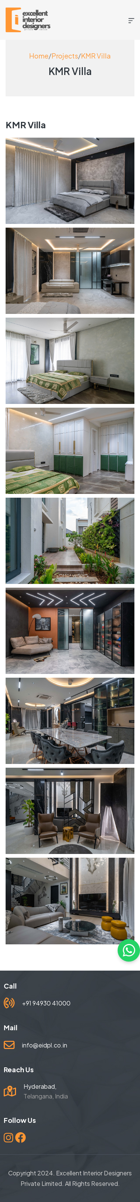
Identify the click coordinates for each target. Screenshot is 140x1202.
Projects (65, 55)
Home (39, 55)
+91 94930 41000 (46, 1003)
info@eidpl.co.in (44, 1045)
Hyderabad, (40, 1086)
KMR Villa (96, 55)
